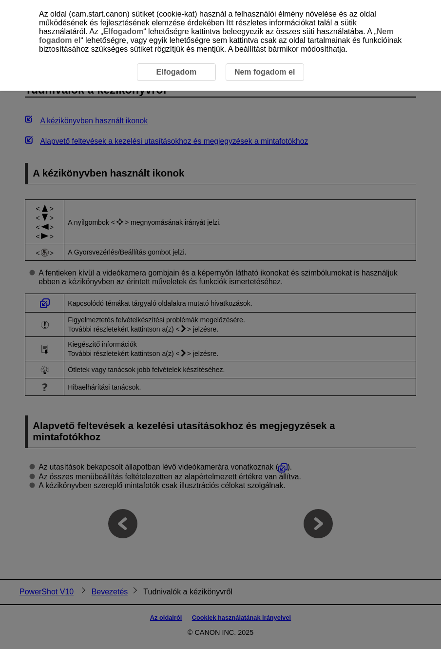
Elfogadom (123, 31)
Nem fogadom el (264, 72)
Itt (229, 23)
